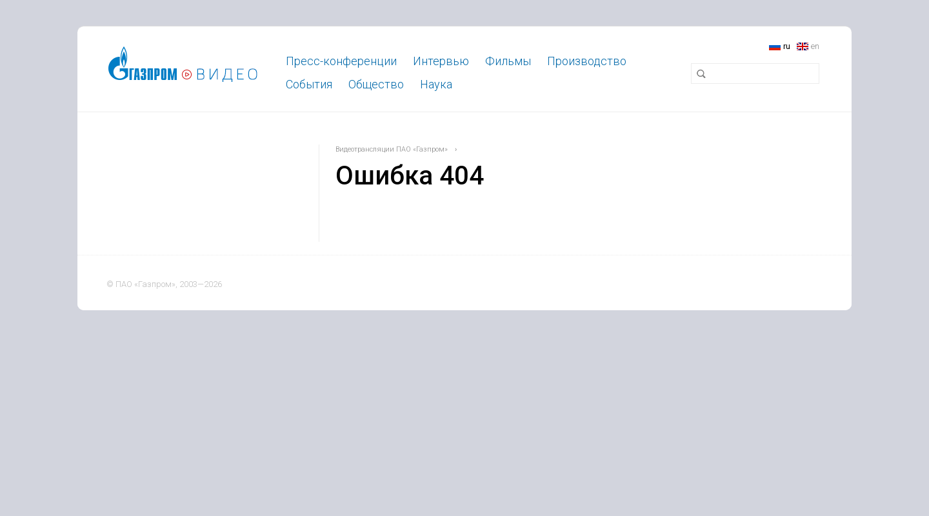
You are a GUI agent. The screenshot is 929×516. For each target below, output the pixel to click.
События (309, 84)
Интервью (441, 61)
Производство (586, 61)
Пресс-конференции (341, 61)
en (815, 46)
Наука (436, 84)
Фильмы (508, 61)
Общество (376, 84)
